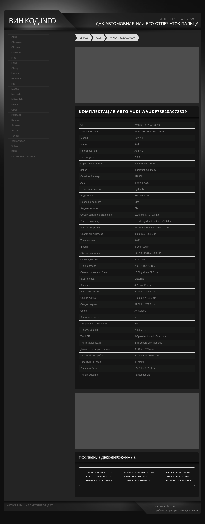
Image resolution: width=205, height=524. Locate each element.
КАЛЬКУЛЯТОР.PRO (23, 156)
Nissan (15, 104)
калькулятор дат (39, 505)
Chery (14, 68)
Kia (13, 83)
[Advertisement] (136, 75)
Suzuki (15, 130)
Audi (14, 37)
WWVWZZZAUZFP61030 (139, 472)
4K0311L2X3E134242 (137, 476)
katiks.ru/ (14, 505)
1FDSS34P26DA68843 (177, 480)
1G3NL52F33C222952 (177, 476)
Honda (15, 73)
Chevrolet (16, 42)
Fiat (13, 57)
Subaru (15, 125)
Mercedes (16, 94)
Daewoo (16, 52)
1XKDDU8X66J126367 (99, 476)
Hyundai (16, 78)
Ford (14, 63)
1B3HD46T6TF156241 (99, 480)
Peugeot (16, 115)
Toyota (15, 135)
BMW (14, 151)
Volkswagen (18, 141)
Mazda (15, 89)
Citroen (15, 47)
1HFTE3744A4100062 (177, 472)
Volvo (14, 146)
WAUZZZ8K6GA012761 (100, 472)
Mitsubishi (17, 99)
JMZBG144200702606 (137, 480)
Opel (14, 109)
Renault (15, 120)
